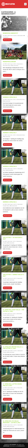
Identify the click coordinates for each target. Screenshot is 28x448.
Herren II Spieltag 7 (10, 132)
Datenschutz (21, 446)
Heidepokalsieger (9, 61)
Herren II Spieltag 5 (10, 166)
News (9, 65)
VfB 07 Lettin (7, 35)
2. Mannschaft (19, 35)
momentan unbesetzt (10, 33)
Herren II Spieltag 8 (10, 97)
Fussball (4, 205)
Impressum (6, 446)
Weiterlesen (7, 39)
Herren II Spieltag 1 (10, 202)
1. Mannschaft (19, 63)
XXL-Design (13, 444)
